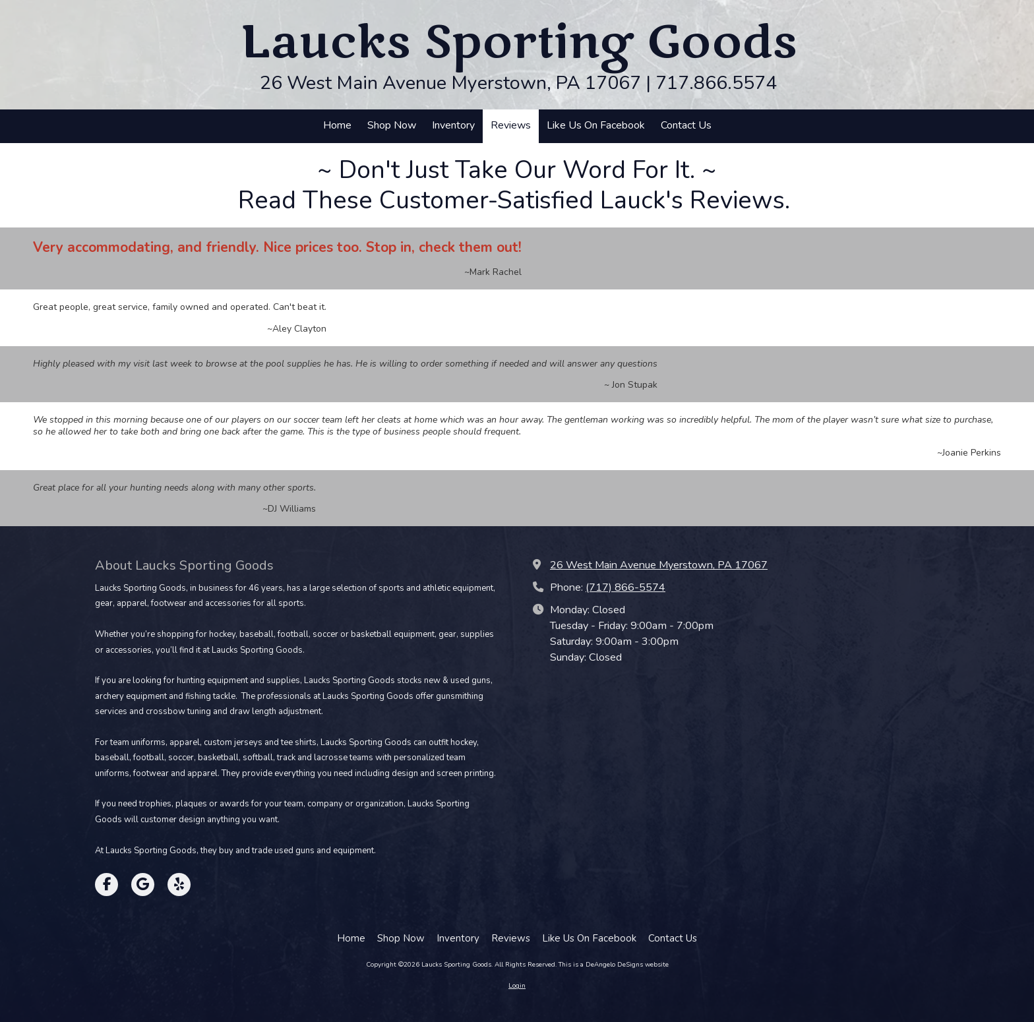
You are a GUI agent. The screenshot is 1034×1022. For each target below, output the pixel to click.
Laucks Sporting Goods (518, 43)
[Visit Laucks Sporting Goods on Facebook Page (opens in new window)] (106, 884)
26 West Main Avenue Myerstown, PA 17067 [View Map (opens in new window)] (659, 565)
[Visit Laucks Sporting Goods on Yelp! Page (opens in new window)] (179, 884)
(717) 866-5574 (625, 587)
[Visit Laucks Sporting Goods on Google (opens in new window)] (142, 884)
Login (517, 985)
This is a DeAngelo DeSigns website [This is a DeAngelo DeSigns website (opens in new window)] (614, 964)
